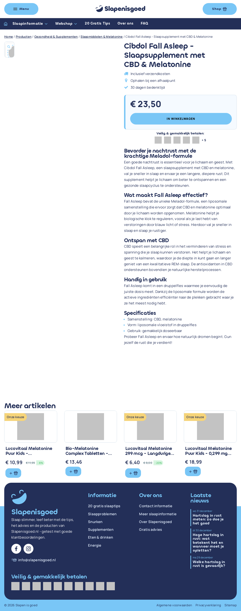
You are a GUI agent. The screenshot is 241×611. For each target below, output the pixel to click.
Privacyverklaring (208, 605)
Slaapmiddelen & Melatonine (101, 36)
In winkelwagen (181, 119)
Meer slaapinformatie (158, 514)
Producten (24, 36)
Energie (94, 545)
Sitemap (231, 605)
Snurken (95, 522)
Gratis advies (150, 529)
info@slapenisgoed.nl (37, 560)
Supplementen (100, 529)
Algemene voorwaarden (174, 605)
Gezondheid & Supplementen (56, 36)
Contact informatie (155, 506)
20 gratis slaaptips (104, 506)
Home (8, 36)
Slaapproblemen (102, 514)
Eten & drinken (100, 537)
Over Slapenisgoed (155, 522)
